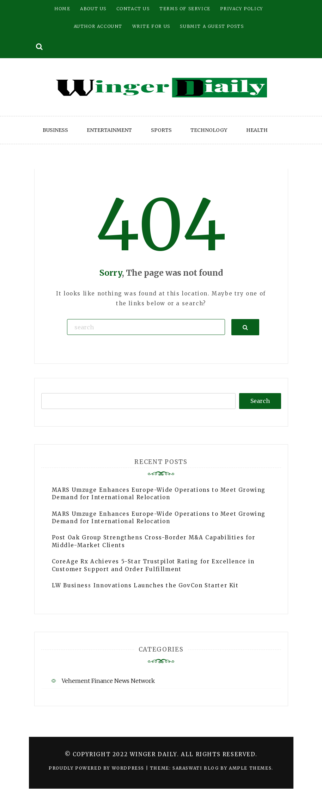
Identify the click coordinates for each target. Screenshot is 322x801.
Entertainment (109, 130)
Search (260, 400)
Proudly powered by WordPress (97, 768)
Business (55, 130)
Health (257, 130)
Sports (161, 130)
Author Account (98, 26)
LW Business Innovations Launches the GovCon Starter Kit (145, 585)
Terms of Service (185, 8)
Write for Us (151, 26)
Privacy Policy (241, 8)
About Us (93, 8)
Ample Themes (250, 768)
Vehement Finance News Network (108, 680)
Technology (208, 130)
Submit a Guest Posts (212, 26)
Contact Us (133, 8)
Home (62, 8)
